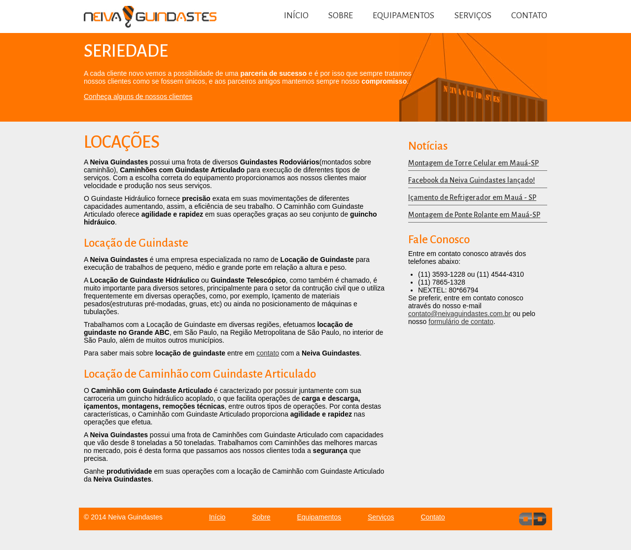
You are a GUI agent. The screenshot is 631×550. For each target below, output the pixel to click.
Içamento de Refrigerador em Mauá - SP (472, 197)
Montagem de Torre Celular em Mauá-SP (473, 163)
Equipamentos (403, 15)
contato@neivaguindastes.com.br (459, 314)
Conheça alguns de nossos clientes (138, 96)
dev (532, 519)
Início (296, 15)
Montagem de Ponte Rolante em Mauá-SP (474, 215)
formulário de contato (460, 321)
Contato (529, 15)
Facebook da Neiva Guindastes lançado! (471, 180)
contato (267, 353)
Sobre (340, 15)
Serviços (473, 15)
